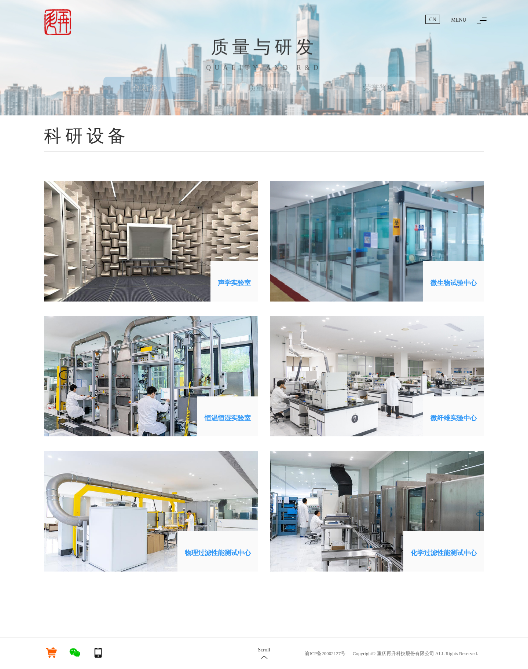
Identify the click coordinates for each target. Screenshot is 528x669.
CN (432, 19)
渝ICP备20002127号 (325, 653)
